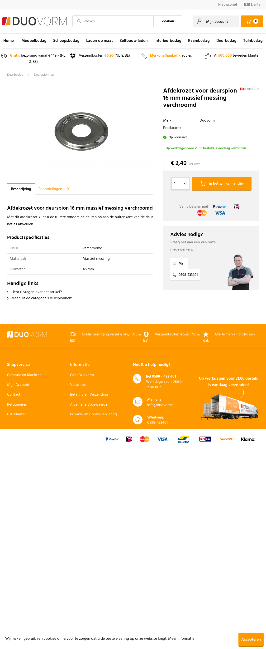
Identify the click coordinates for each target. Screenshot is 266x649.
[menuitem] (228, 5)
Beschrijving (21, 189)
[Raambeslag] (199, 41)
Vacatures (78, 385)
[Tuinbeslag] (253, 41)
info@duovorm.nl (161, 405)
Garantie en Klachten (24, 375)
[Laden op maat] (99, 41)
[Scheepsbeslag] (66, 41)
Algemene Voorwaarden (89, 405)
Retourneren (17, 405)
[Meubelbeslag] (34, 41)
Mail (179, 263)
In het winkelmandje (221, 184)
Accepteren (251, 640)
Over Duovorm (82, 375)
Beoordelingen (54, 189)
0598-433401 (185, 275)
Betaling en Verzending (89, 395)
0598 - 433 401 (164, 377)
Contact (13, 395)
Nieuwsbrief (227, 5)
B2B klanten (253, 5)
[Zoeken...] (113, 21)
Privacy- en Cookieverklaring (93, 414)
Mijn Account (18, 385)
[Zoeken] (168, 21)
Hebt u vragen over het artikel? (34, 292)
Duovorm (207, 121)
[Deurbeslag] (226, 41)
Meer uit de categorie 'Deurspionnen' (39, 298)
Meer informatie (181, 639)
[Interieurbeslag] (168, 41)
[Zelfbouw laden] (133, 41)
